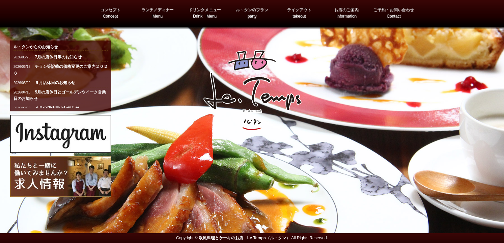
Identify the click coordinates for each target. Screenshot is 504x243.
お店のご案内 (346, 13)
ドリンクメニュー (205, 13)
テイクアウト (299, 13)
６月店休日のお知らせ (54, 82)
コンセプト (110, 13)
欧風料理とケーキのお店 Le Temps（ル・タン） (244, 238)
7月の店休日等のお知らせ (58, 57)
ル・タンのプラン (252, 13)
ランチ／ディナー (157, 13)
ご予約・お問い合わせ (393, 13)
